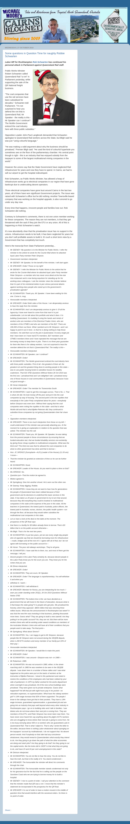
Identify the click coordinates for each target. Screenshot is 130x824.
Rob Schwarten (40, 62)
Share (7, 810)
